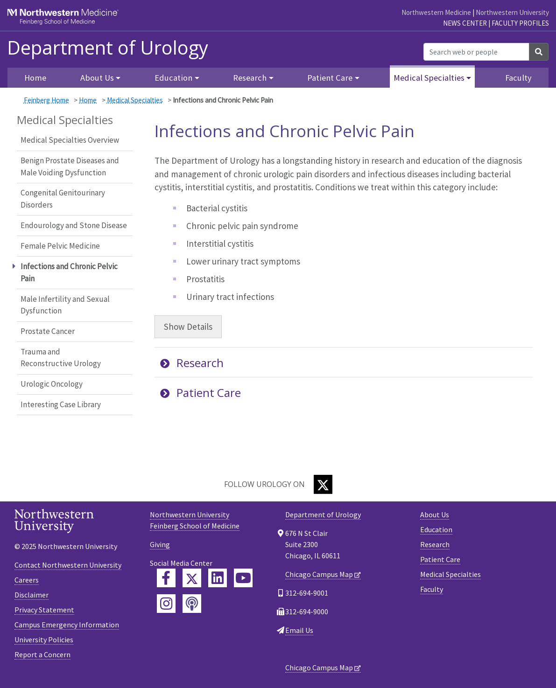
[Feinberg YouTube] (243, 578)
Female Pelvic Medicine (60, 246)
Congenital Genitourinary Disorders (63, 199)
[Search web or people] (476, 52)
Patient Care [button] (329, 77)
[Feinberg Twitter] (192, 578)
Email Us (299, 630)
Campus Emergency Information (66, 624)
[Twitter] (323, 484)
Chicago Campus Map (319, 574)
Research (192, 362)
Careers (26, 579)
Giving (160, 544)
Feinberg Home (46, 100)
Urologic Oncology (52, 384)
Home (35, 77)
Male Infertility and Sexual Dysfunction (65, 305)
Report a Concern (42, 654)
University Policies (43, 639)
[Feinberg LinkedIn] (217, 578)
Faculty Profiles (520, 23)
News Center (465, 23)
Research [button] (250, 77)
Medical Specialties (135, 100)
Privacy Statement (44, 609)
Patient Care (200, 392)
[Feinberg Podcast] (192, 603)
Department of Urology (107, 47)
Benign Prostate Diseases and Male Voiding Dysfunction (70, 166)
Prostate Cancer (48, 331)
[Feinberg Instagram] (166, 603)
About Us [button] (97, 77)
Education (436, 529)
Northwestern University (512, 12)
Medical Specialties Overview (70, 140)
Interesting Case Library (61, 404)
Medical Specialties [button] (429, 77)
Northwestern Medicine (436, 12)
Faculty (518, 77)
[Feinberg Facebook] (166, 578)
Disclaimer (31, 594)
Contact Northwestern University (67, 565)
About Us (434, 514)
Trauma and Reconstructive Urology (61, 358)
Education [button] (173, 77)
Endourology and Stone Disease (74, 225)
